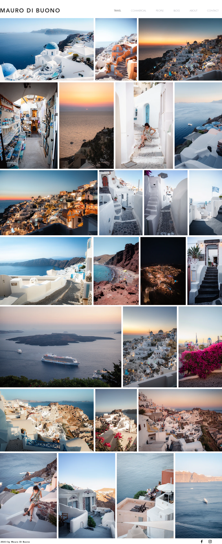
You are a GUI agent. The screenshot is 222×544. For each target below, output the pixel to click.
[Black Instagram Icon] (210, 541)
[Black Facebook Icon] (202, 541)
